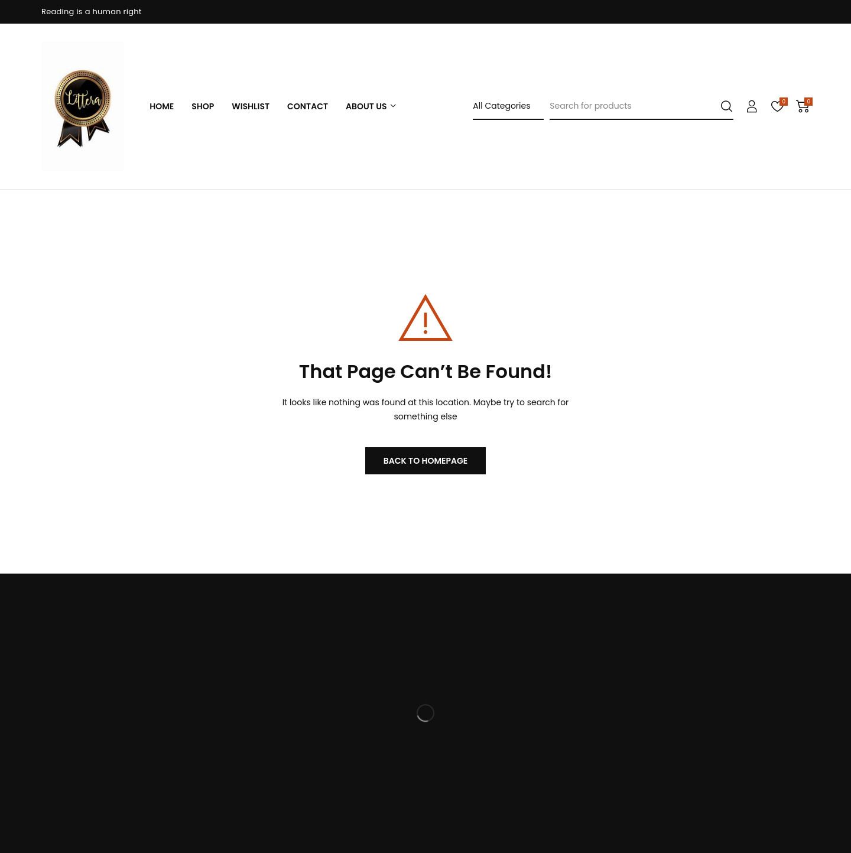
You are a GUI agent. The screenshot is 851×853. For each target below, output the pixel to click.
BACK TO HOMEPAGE (426, 461)
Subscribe (795, 779)
